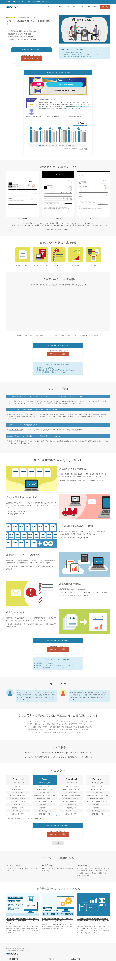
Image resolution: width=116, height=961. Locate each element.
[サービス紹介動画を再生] (84, 29)
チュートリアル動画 (46, 414)
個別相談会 (62, 416)
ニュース (80, 6)
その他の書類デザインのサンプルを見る (57, 229)
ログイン (96, 6)
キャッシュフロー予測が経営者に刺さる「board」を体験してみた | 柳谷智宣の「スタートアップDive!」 (57, 757)
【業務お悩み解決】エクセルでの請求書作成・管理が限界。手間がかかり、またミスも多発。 (93, 921)
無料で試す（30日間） (31, 58)
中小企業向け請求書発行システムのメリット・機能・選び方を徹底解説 (57, 920)
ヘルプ (88, 6)
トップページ (10, 868)
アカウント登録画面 (15, 430)
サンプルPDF (21, 218)
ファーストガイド (29, 414)
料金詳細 (58, 843)
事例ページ (45, 868)
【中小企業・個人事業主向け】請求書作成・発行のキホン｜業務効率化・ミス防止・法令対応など (22, 921)
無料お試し (105, 7)
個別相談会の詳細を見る (83, 875)
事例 (74, 6)
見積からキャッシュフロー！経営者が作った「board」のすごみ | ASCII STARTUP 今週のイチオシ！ (57, 753)
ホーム (50, 6)
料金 (68, 6)
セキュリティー (59, 6)
